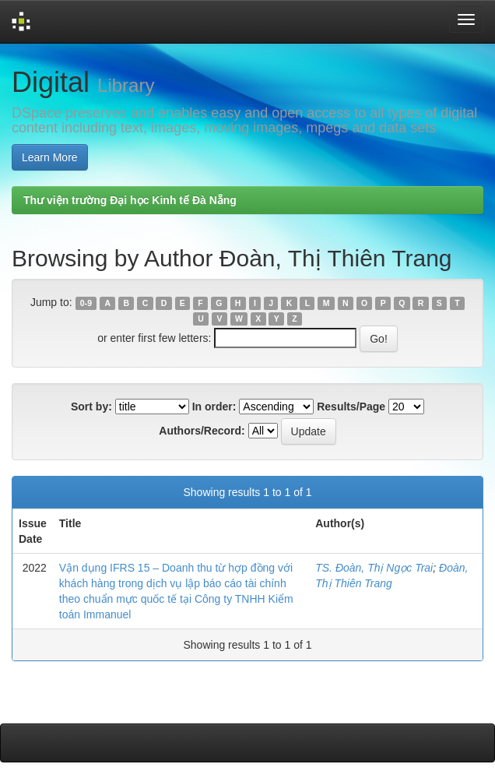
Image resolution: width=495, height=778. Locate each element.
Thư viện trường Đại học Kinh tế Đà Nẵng (130, 200)
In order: (214, 406)
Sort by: (91, 406)
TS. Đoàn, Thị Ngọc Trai (374, 567)
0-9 (86, 303)
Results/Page (351, 406)
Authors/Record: (201, 430)
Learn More (50, 157)
